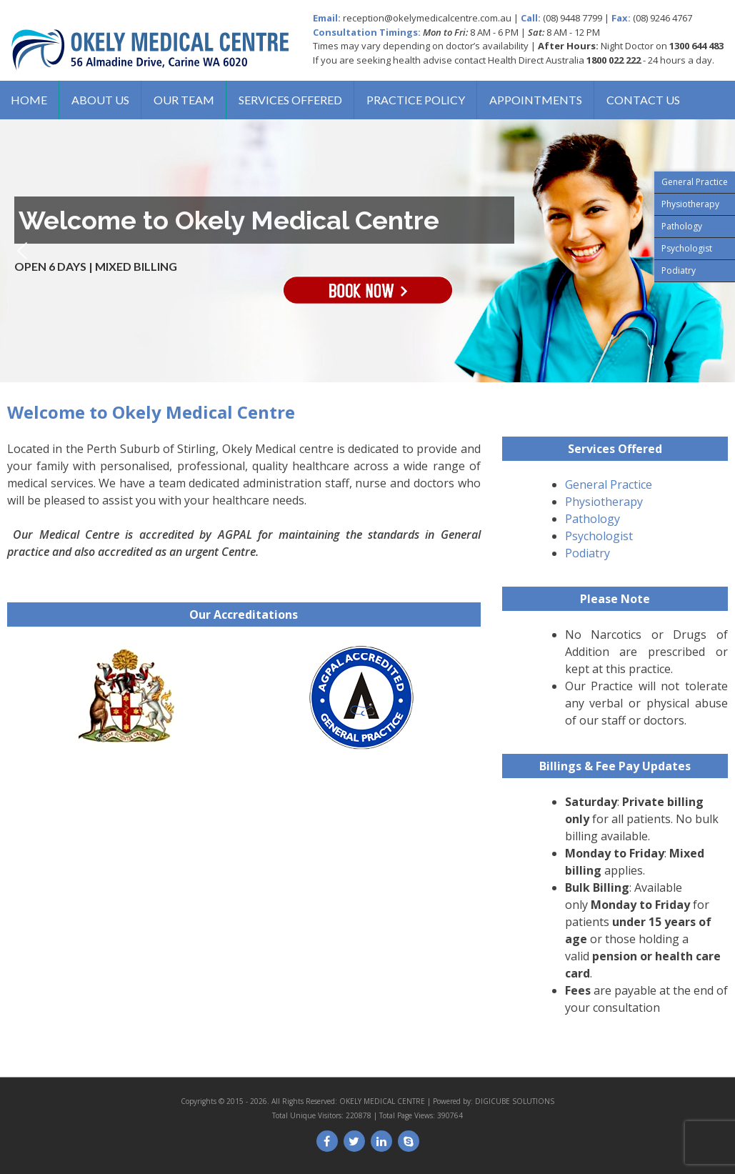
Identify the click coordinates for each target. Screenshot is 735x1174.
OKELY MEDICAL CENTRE (382, 1101)
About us (100, 99)
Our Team (184, 99)
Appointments (535, 99)
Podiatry (587, 553)
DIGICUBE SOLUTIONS (514, 1101)
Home (29, 99)
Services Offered (290, 99)
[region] (367, 250)
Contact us (643, 99)
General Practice (608, 484)
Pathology (592, 519)
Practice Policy (415, 99)
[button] (22, 250)
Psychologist (599, 536)
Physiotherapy (604, 501)
